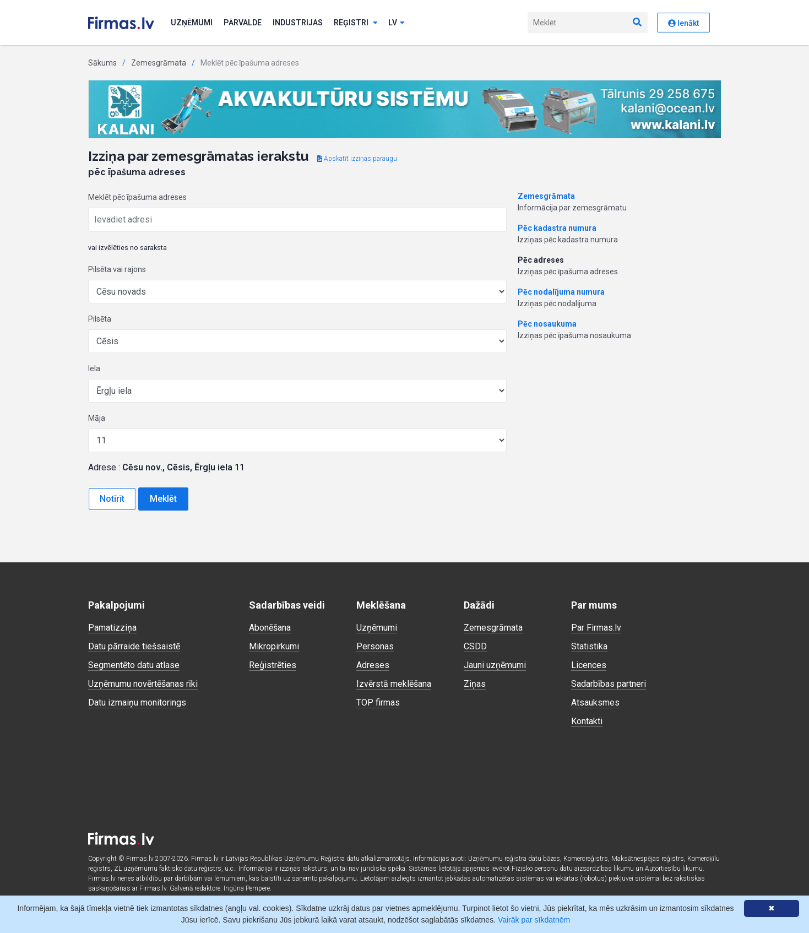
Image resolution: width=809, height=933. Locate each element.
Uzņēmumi (192, 22)
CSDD (475, 646)
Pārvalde (243, 22)
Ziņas (475, 684)
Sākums (102, 62)
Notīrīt (112, 498)
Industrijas (298, 22)
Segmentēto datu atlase (134, 665)
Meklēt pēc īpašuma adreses (137, 197)
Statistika (589, 646)
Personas (375, 646)
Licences (588, 665)
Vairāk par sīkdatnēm (534, 919)
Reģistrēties (272, 665)
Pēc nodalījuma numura (561, 292)
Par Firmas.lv (596, 627)
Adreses (372, 665)
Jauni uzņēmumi (495, 665)
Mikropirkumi (274, 646)
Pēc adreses (541, 260)
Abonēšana (270, 627)
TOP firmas (378, 702)
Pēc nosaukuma (547, 323)
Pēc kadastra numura (557, 228)
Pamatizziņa (112, 627)
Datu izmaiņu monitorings (137, 702)
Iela (94, 368)
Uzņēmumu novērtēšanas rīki (143, 684)
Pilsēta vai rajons (117, 269)
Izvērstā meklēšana (393, 684)
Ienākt (683, 23)
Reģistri (356, 22)
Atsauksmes (595, 702)
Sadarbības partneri (608, 684)
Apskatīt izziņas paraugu (357, 158)
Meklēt (163, 498)
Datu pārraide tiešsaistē (134, 646)
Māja (96, 418)
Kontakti (586, 721)
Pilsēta (99, 318)
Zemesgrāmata (158, 62)
